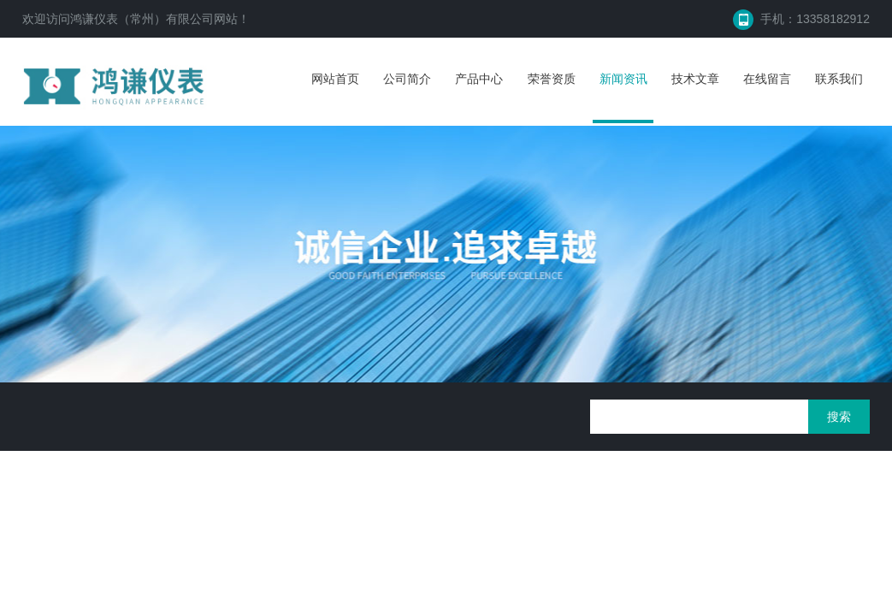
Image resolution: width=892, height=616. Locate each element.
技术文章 (695, 79)
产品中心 (479, 79)
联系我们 (839, 79)
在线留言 (767, 79)
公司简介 (407, 79)
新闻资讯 (623, 79)
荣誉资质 (552, 79)
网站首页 (335, 79)
